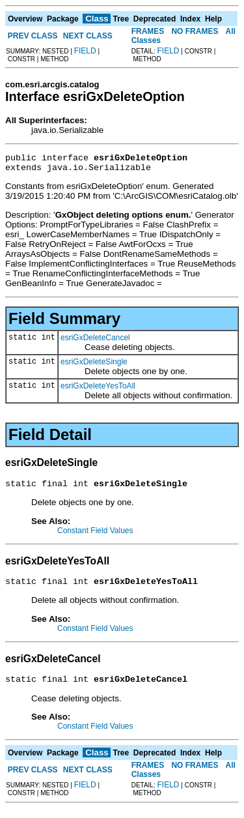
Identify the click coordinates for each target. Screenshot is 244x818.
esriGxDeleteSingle (94, 365)
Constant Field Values (95, 536)
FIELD (85, 50)
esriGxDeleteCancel (95, 341)
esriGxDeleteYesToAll (98, 389)
